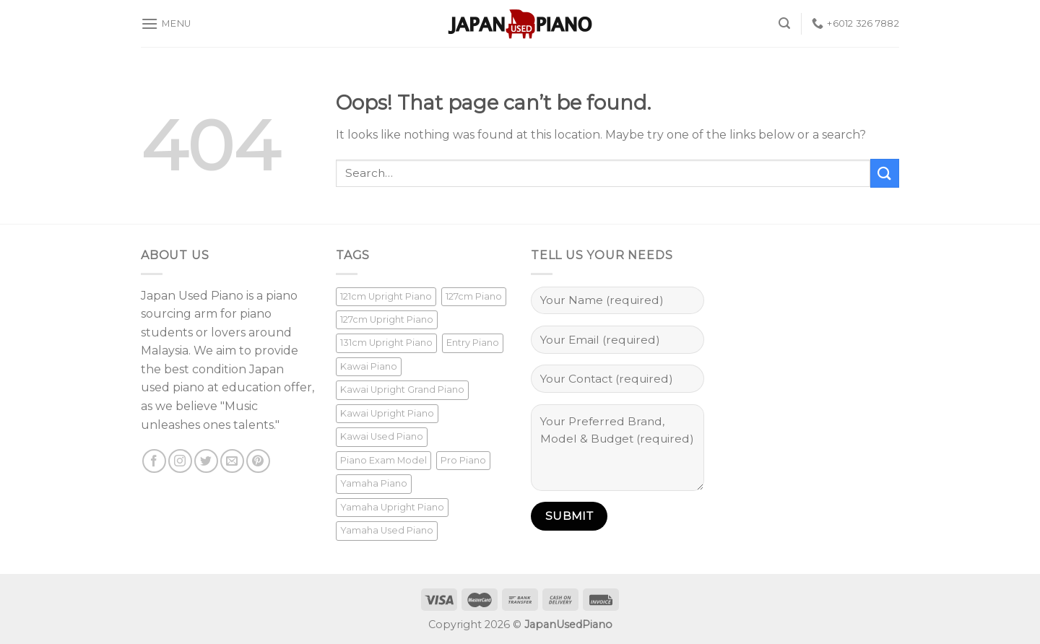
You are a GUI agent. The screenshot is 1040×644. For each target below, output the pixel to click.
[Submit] (884, 173)
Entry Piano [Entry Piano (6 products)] (472, 342)
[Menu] (166, 23)
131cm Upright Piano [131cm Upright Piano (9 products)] (386, 342)
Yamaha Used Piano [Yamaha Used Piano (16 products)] (386, 530)
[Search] (784, 23)
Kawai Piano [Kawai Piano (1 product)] (368, 366)
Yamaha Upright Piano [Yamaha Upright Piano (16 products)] (392, 507)
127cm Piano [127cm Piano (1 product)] (474, 296)
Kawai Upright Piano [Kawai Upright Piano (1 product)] (387, 413)
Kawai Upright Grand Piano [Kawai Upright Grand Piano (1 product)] (402, 389)
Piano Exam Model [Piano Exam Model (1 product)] (383, 460)
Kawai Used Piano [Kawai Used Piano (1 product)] (381, 436)
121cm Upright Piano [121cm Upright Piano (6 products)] (386, 296)
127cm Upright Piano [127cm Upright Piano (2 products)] (386, 319)
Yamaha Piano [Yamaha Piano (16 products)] (373, 483)
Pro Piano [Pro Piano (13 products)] (463, 460)
